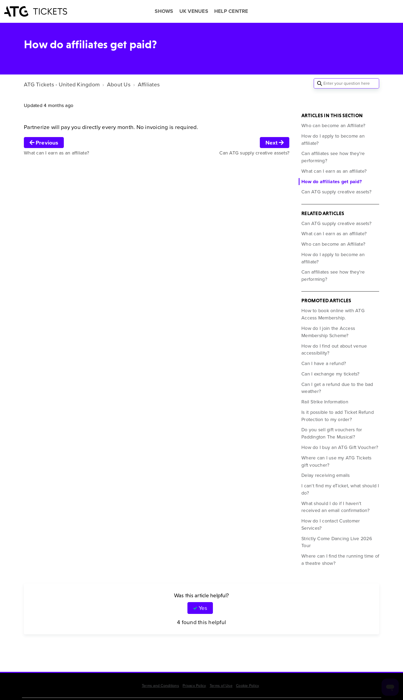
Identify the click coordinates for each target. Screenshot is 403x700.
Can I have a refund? (323, 363)
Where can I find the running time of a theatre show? (340, 559)
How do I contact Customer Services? (330, 524)
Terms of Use (221, 685)
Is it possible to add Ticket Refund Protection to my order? (337, 416)
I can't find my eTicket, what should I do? (340, 489)
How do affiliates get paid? (331, 181)
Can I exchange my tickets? (330, 373)
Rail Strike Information (324, 401)
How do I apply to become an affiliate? (333, 139)
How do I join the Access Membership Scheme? (328, 332)
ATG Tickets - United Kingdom (62, 84)
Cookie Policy (247, 685)
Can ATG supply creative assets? (336, 191)
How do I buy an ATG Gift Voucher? (339, 447)
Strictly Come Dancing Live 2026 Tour (336, 542)
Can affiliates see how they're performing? (333, 157)
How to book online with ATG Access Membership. (333, 314)
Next (274, 142)
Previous (43, 142)
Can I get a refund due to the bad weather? (337, 388)
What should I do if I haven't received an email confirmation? (335, 507)
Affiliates (149, 84)
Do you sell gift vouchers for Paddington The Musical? (331, 433)
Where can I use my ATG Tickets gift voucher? (336, 461)
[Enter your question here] (346, 83)
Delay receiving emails (325, 475)
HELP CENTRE (231, 11)
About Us (119, 84)
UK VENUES (193, 11)
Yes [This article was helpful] (203, 608)
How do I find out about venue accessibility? (334, 349)
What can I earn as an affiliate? (334, 171)
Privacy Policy (194, 685)
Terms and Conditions (160, 685)
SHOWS (164, 11)
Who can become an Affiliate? (333, 125)
